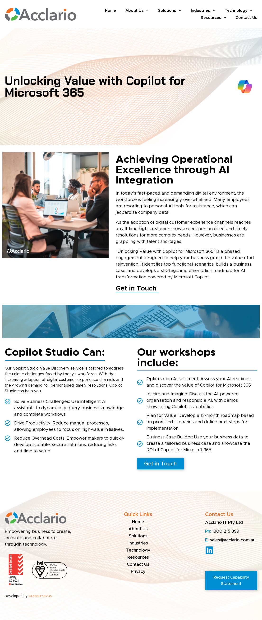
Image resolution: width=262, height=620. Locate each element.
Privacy (138, 572)
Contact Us (246, 18)
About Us (137, 10)
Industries (203, 10)
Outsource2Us (40, 596)
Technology (239, 10)
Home (110, 11)
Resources (213, 17)
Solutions (169, 10)
